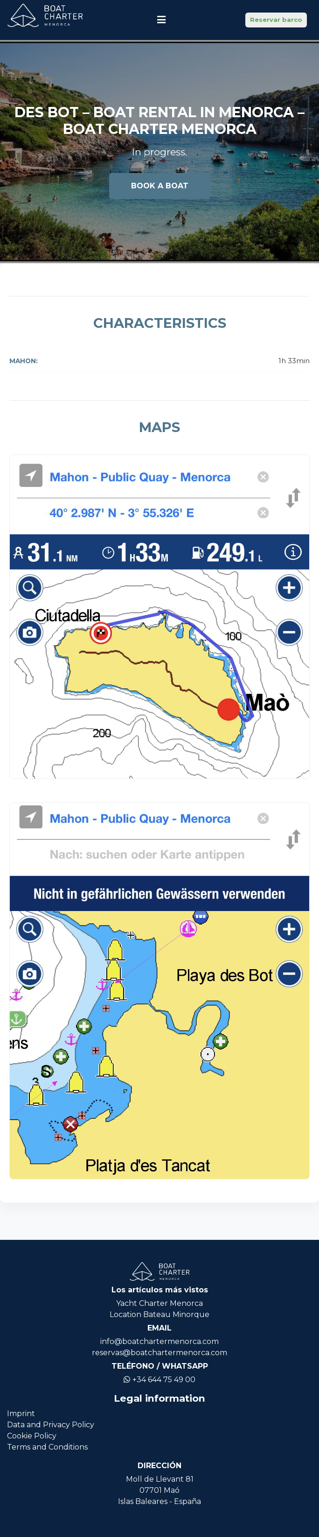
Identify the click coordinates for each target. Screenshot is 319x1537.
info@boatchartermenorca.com (159, 1341)
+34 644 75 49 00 (159, 1379)
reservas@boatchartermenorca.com (159, 1352)
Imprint (21, 1413)
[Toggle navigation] (161, 20)
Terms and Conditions (47, 1447)
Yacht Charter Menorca (159, 1303)
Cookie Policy (31, 1435)
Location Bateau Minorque (159, 1314)
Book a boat (159, 185)
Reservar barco (276, 19)
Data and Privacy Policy (50, 1424)
